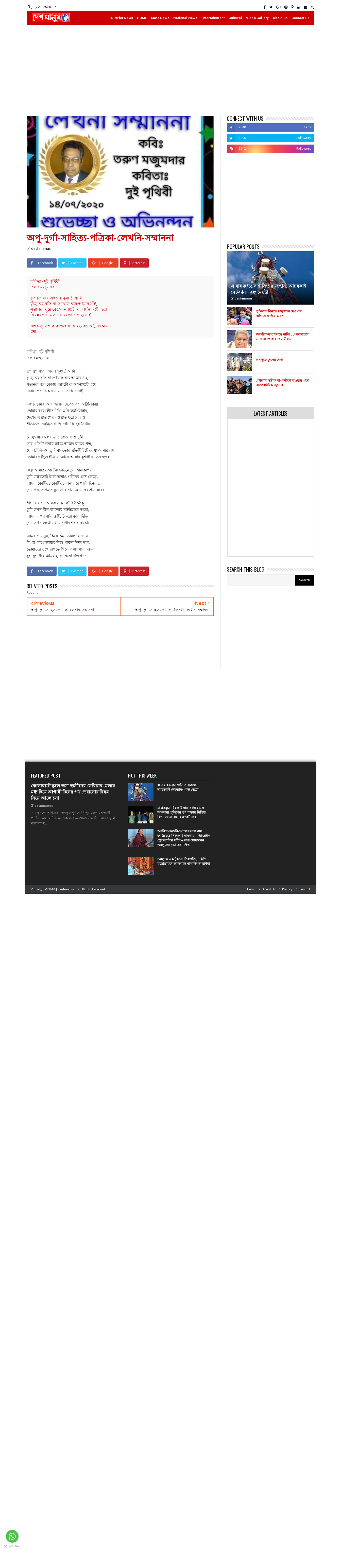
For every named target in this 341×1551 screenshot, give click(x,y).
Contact (304, 889)
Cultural (235, 18)
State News (160, 18)
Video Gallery (257, 18)
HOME (142, 18)
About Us (280, 18)
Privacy (287, 889)
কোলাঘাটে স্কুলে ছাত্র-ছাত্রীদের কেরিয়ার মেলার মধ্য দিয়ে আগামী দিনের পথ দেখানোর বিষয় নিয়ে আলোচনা (73, 792)
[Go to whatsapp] (12, 1536)
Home (251, 889)
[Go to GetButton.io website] (12, 1545)
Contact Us (300, 18)
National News (185, 18)
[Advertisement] (170, 70)
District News (122, 18)
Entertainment (213, 18)
